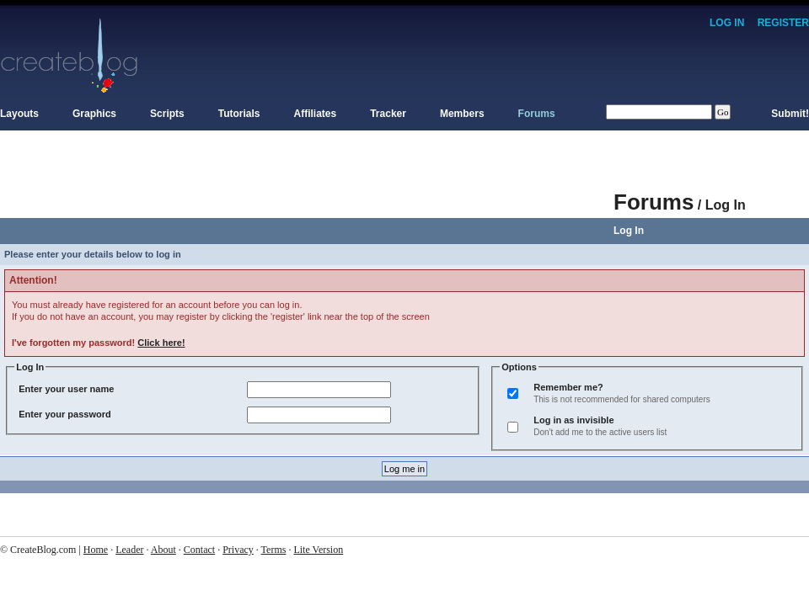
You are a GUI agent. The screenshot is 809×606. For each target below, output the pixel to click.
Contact (199, 550)
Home (95, 550)
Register (783, 23)
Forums (536, 114)
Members (462, 114)
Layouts (19, 114)
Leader (129, 550)
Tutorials (239, 114)
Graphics (94, 114)
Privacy (238, 550)
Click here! (161, 343)
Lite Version (318, 550)
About (163, 550)
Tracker (388, 114)
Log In (727, 23)
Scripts (167, 114)
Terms (274, 550)
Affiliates (315, 114)
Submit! (790, 114)
